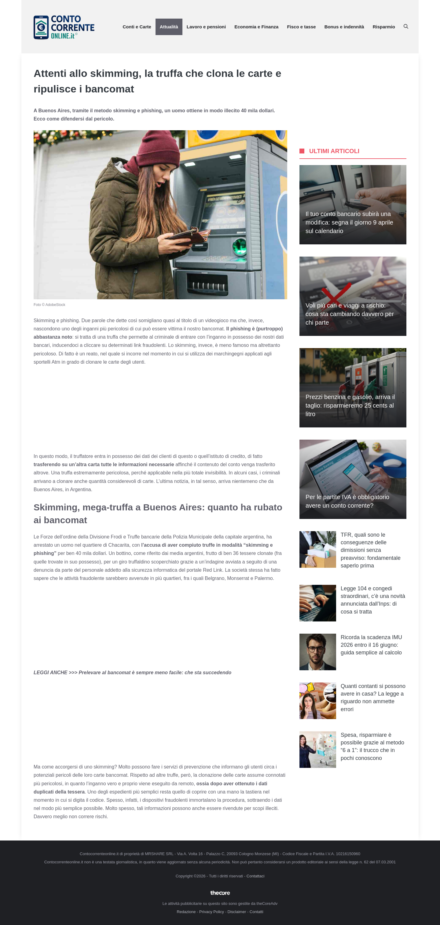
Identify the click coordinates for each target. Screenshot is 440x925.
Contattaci (256, 876)
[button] (406, 27)
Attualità (169, 26)
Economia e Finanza (256, 26)
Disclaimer (237, 911)
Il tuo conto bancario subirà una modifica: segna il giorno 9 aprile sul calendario (349, 222)
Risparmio (384, 26)
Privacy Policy (211, 911)
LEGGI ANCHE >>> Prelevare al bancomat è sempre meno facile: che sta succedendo (132, 672)
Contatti (256, 911)
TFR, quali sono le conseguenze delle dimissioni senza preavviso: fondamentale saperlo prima (371, 550)
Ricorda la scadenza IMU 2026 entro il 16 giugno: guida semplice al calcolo (371, 645)
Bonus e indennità (344, 26)
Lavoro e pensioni (206, 26)
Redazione (186, 911)
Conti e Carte (137, 26)
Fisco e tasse (301, 26)
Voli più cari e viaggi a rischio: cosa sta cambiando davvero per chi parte (350, 314)
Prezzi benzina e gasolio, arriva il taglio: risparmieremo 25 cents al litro (350, 405)
